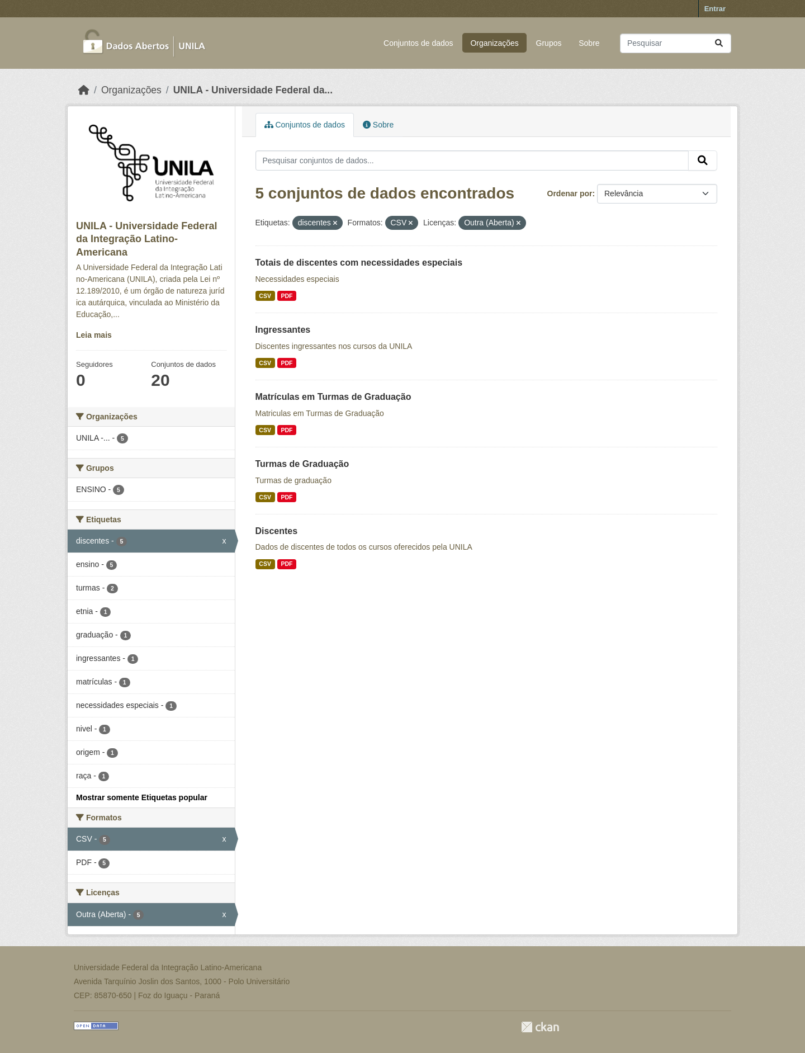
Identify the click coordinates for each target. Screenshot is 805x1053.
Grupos (549, 43)
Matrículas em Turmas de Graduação (333, 397)
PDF (286, 295)
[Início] (83, 90)
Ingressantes (283, 329)
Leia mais (94, 334)
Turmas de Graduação (302, 464)
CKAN (540, 1027)
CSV (265, 295)
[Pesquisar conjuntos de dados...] (675, 43)
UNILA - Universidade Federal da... (253, 90)
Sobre (589, 43)
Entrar (715, 8)
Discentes (276, 531)
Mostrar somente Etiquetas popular (141, 797)
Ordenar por (570, 193)
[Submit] (719, 43)
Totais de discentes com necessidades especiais (359, 262)
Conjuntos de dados (418, 43)
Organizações (494, 43)
